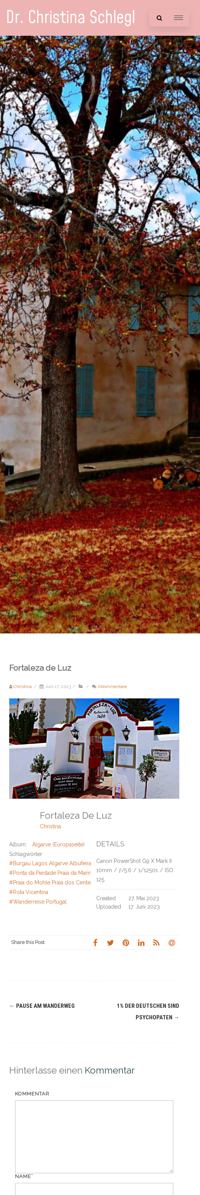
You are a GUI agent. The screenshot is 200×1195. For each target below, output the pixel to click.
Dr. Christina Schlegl (70, 18)
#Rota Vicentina (28, 892)
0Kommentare (112, 686)
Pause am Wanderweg (42, 1005)
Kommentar (32, 1093)
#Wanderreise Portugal (38, 902)
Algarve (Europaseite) (58, 844)
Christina (50, 826)
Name (23, 1176)
